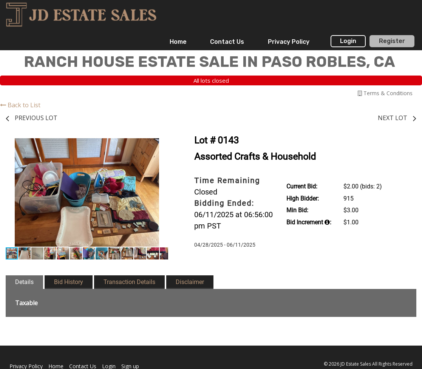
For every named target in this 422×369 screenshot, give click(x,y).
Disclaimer (190, 282)
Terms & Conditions (385, 93)
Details (24, 282)
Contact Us (227, 41)
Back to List (20, 105)
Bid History (68, 282)
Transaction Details (129, 282)
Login (348, 41)
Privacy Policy (288, 41)
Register (392, 41)
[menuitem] (178, 42)
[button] (161, 145)
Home (178, 41)
